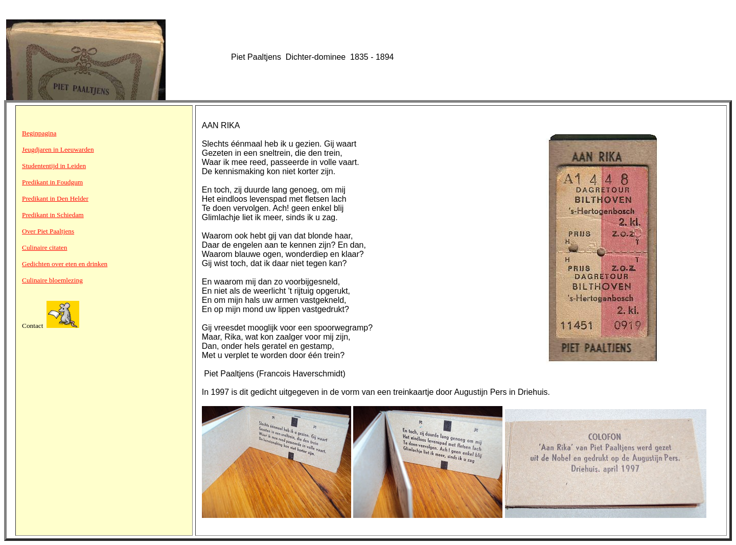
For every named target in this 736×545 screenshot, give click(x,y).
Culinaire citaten (44, 247)
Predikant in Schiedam (53, 215)
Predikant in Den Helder (55, 198)
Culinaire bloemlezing (52, 280)
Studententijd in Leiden (54, 166)
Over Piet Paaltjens (48, 231)
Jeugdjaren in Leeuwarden (58, 149)
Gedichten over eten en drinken (64, 264)
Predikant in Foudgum (52, 182)
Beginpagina (39, 133)
